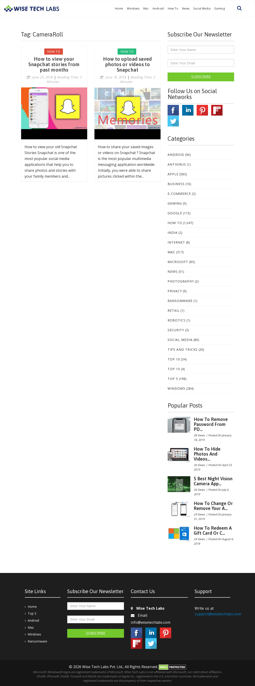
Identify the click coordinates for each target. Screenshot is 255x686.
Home (119, 8)
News (186, 8)
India (173, 232)
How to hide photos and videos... (207, 453)
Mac (146, 8)
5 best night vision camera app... (213, 481)
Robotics (177, 320)
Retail (174, 310)
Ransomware (180, 301)
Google (175, 213)
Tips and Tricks (183, 349)
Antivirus (177, 164)
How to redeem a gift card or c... (213, 530)
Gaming (219, 8)
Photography (181, 281)
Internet (176, 242)
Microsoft (178, 262)
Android (158, 8)
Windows (133, 8)
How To (173, 8)
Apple (173, 174)
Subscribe (201, 76)
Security (176, 330)
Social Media (201, 8)
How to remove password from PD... (211, 424)
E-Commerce (179, 193)
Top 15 (174, 369)
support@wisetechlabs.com (218, 613)
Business (176, 184)
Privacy (175, 291)
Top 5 (173, 379)
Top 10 (174, 359)
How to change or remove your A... (213, 506)
